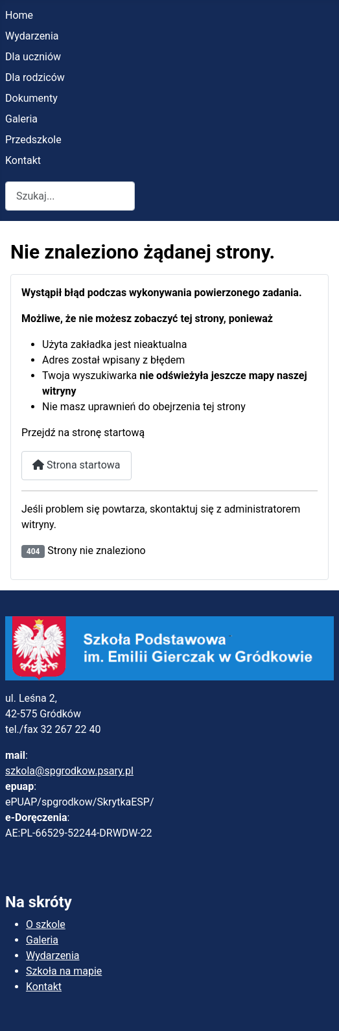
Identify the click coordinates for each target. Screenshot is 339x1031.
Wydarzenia (32, 36)
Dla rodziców (35, 77)
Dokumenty (31, 98)
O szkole (45, 924)
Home (19, 15)
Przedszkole (33, 139)
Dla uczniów (33, 57)
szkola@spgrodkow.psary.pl (69, 771)
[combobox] (70, 196)
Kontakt (23, 160)
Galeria (21, 119)
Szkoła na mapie (64, 971)
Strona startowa (76, 465)
